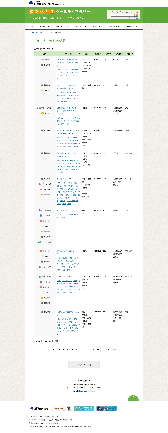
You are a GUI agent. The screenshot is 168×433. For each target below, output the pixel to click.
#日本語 (76, 138)
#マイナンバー (67, 281)
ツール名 (68, 54)
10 (77, 349)
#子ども (66, 163)
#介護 (63, 270)
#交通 (77, 95)
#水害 (63, 95)
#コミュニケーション (64, 92)
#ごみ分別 (70, 95)
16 (108, 349)
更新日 (97, 54)
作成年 (107, 54)
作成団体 (118, 54)
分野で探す (80, 26)
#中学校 (66, 261)
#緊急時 (70, 160)
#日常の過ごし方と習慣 (64, 98)
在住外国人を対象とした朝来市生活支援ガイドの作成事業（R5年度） (68, 62)
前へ (53, 349)
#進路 (61, 264)
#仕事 (77, 189)
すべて (115, 12)
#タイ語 (73, 140)
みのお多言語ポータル (64, 179)
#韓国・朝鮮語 (67, 146)
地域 (128, 54)
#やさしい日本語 (62, 70)
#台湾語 (70, 214)
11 (82, 349)
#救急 (64, 186)
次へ (114, 349)
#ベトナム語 (73, 70)
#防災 (76, 98)
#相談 (67, 124)
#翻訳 (75, 281)
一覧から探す (45, 26)
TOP (31, 26)
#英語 (67, 79)
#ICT (58, 183)
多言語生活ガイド (63, 210)
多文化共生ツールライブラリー (41, 32)
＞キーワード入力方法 (131, 18)
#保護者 (64, 258)
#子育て (59, 163)
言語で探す (113, 26)
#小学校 (73, 195)
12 (87, 349)
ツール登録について (132, 26)
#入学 (76, 258)
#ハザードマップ (72, 201)
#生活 (61, 76)
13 (93, 349)
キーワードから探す (63, 26)
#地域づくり (65, 121)
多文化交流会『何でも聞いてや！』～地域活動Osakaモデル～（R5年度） (68, 111)
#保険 (64, 204)
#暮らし (67, 76)
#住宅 (67, 195)
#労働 (59, 258)
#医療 (64, 160)
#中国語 (59, 140)
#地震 (61, 195)
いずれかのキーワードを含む (129, 12)
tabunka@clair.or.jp (87, 391)
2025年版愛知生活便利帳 (65, 276)
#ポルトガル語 (61, 138)
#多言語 (66, 140)
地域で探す (96, 26)
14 (98, 349)
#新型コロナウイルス (69, 192)
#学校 (70, 183)
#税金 (59, 192)
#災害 (61, 143)
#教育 (64, 293)
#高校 (70, 267)
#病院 (59, 204)
